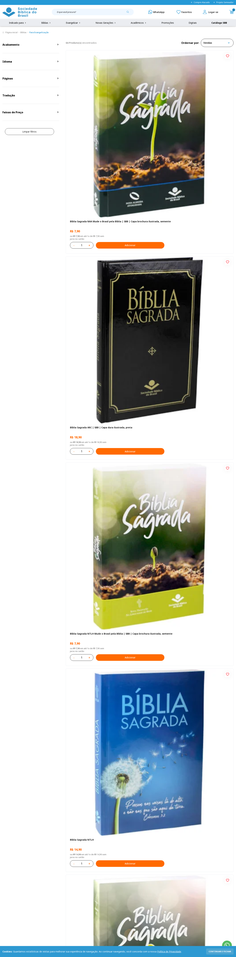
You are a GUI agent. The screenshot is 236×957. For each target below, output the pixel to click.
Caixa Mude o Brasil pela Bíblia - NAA (147, 569)
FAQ (4, 885)
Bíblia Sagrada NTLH (81, 200)
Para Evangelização (39, 32)
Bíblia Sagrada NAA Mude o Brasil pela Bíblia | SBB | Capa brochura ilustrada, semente (91, 110)
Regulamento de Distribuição (50, 885)
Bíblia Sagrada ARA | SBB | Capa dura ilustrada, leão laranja (90, 663)
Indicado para (18, 22)
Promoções (167, 22)
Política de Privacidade (169, 951)
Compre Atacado (200, 2)
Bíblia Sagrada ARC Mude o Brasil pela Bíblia (148, 202)
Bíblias (46, 22)
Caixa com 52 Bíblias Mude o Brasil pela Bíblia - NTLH (92, 755)
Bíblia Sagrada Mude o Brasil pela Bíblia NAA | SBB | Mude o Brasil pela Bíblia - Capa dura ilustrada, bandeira (205, 478)
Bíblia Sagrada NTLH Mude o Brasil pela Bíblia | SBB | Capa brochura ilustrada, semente (205, 110)
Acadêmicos (139, 22)
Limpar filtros (29, 131)
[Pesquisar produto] (129, 13)
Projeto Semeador (223, 2)
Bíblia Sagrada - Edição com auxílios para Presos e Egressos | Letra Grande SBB (148, 663)
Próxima (164, 800)
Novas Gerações (106, 22)
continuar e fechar (220, 951)
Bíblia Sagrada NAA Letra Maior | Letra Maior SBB (148, 386)
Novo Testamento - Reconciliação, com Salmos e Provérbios (92, 294)
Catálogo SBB (219, 22)
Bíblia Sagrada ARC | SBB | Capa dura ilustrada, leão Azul (147, 478)
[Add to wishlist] (114, 55)
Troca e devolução (44, 891)
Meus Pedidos (90, 885)
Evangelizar (73, 22)
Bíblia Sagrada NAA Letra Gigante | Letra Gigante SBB (146, 294)
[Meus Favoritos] (184, 12)
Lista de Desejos (92, 891)
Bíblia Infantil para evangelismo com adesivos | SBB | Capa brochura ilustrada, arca (204, 294)
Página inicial (11, 32)
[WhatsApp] (156, 12)
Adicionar (105, 132)
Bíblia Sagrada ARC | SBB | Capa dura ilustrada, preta (147, 110)
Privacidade (41, 879)
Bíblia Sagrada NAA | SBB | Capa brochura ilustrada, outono (88, 386)
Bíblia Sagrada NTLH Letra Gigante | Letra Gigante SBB (204, 386)
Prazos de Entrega (44, 898)
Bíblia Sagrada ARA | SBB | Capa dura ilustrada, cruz (204, 755)
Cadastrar (188, 852)
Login (86, 879)
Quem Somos (9, 879)
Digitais (193, 22)
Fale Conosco (125, 879)
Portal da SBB (10, 891)
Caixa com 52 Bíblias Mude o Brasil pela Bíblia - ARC (92, 571)
